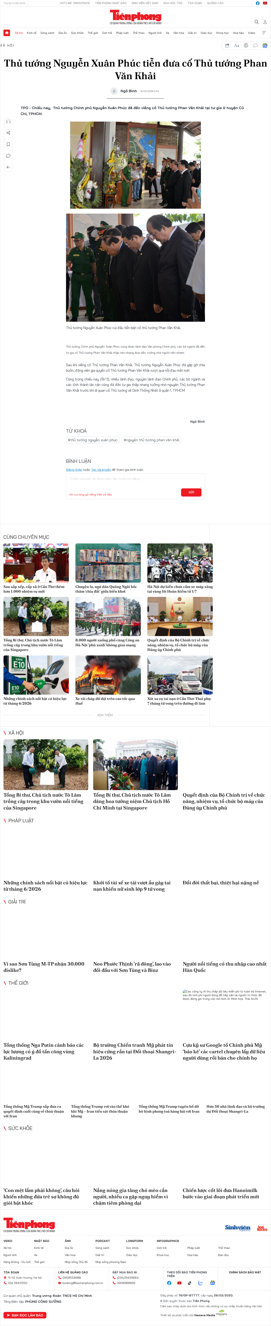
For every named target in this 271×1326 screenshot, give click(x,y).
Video (251, 33)
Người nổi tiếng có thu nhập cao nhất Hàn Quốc (225, 967)
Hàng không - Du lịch (17, 1262)
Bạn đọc (223, 1255)
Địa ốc (62, 33)
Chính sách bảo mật (245, 1272)
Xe (167, 33)
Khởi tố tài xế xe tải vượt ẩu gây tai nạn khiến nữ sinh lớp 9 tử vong (132, 885)
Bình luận (8, 155)
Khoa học (222, 33)
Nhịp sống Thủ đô (76, 1262)
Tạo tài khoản (101, 470)
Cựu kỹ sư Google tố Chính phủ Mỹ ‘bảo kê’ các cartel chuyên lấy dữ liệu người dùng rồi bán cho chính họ (224, 1051)
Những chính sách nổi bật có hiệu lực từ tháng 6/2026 (35, 701)
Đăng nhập (74, 470)
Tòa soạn (195, 3)
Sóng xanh (47, 33)
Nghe (8, 121)
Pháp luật (122, 33)
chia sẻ (227, 45)
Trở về (8, 167)
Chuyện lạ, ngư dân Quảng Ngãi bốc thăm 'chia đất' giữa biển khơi (106, 589)
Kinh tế (31, 33)
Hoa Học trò (173, 3)
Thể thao (138, 33)
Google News (265, 45)
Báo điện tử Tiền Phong (135, 17)
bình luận (255, 45)
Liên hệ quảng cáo (73, 1272)
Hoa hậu (238, 33)
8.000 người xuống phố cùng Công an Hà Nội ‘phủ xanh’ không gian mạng (107, 642)
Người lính (155, 33)
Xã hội (19, 33)
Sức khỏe (77, 33)
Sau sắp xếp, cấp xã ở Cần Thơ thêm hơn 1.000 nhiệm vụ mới (33, 589)
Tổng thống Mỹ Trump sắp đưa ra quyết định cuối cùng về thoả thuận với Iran (33, 1111)
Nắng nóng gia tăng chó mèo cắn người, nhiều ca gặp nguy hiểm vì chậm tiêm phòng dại (130, 1196)
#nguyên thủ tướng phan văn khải (151, 440)
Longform (134, 1241)
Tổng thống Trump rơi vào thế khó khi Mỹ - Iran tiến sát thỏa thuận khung (100, 1111)
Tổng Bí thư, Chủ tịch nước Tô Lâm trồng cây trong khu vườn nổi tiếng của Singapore (33, 645)
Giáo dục (206, 33)
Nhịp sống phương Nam (110, 1262)
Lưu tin (8, 144)
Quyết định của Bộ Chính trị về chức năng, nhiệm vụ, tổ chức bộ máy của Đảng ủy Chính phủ (178, 645)
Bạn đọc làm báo (25, 1315)
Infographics (168, 1241)
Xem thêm (264, 33)
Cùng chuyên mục (26, 537)
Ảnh (68, 1241)
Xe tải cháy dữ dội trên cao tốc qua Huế (105, 701)
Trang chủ (6, 33)
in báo (246, 45)
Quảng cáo (215, 3)
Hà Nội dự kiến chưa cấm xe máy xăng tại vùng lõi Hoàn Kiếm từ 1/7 (180, 589)
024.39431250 (17, 1283)
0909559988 (72, 1277)
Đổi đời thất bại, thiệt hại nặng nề (221, 882)
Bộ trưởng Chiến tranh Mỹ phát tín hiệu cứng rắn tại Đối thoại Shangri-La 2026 (134, 1051)
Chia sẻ (8, 133)
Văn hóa (178, 33)
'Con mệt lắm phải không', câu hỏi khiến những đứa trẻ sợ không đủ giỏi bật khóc (41, 1196)
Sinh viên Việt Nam (145, 3)
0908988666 (126, 1283)
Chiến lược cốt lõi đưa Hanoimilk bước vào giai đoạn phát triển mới (221, 1193)
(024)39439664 (128, 1277)
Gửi (191, 492)
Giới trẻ (107, 33)
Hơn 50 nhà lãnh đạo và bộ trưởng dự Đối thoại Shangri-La (235, 1108)
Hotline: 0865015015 (75, 3)
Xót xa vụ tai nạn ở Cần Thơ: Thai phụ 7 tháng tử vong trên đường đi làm (179, 701)
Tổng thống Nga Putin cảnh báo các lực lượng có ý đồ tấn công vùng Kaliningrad (43, 1051)
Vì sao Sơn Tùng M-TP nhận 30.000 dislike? (43, 967)
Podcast (102, 1241)
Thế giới (93, 33)
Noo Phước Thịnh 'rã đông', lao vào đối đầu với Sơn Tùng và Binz (132, 967)
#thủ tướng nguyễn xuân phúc (93, 440)
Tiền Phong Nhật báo (111, 3)
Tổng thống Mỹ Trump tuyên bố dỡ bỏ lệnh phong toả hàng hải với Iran (169, 1108)
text (237, 45)
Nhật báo (41, 1241)
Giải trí (192, 33)
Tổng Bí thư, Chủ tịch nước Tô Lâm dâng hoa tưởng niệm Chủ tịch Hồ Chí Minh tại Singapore (132, 801)
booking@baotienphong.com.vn (83, 1283)
